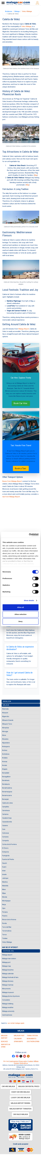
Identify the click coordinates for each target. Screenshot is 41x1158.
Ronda (4, 923)
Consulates (6, 1000)
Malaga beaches (8, 970)
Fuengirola (5, 855)
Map (35, 175)
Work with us (24, 1063)
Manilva (5, 882)
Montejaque (6, 901)
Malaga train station (9, 958)
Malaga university (8, 1011)
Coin (3, 829)
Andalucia (7, 701)
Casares (5, 825)
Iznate (4, 874)
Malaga (17, 11)
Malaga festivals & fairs (10, 977)
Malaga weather (7, 1007)
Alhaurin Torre (7, 724)
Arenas (4, 761)
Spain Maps (18, 1041)
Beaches (4, 1041)
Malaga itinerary (7, 981)
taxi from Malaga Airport (11, 497)
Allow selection (20, 614)
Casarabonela (7, 822)
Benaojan (5, 799)
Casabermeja (6, 818)
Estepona (5, 852)
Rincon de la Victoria (9, 919)
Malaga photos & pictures (11, 996)
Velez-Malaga (27, 11)
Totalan (4, 938)
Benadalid (5, 773)
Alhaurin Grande (7, 720)
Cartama (5, 814)
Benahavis (5, 780)
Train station (32, 1035)
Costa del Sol (8, 951)
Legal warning (14, 1061)
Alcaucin (5, 713)
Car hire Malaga (8, 1086)
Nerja (4, 904)
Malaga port (6, 962)
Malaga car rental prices (28, 1086)
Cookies (30, 1061)
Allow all (20, 607)
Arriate (4, 765)
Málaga (21, 1031)
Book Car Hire (20, 403)
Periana (5, 912)
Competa (5, 840)
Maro (4, 889)
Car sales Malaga (20, 1114)
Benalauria (6, 784)
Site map (6, 1061)
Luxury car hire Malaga (20, 1097)
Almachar (5, 728)
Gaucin (4, 863)
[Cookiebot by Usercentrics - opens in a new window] (29, 534)
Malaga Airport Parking (20, 1103)
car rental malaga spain (16, 1023)
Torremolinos (6, 931)
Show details (29, 600)
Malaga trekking (7, 1004)
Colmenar (5, 833)
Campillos (5, 807)
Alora (4, 735)
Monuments (6, 989)
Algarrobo (5, 716)
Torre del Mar (6, 927)
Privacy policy (23, 1061)
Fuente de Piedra (8, 859)
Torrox (4, 934)
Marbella (5, 886)
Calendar (18, 1038)
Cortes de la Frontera (9, 844)
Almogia (5, 731)
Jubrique (5, 878)
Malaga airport (7, 955)
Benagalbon (6, 776)
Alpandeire (6, 743)
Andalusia (8, 11)
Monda (4, 897)
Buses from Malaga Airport (12, 481)
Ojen (3, 908)
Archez (4, 750)
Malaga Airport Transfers (20, 1109)
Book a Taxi (20, 468)
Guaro (4, 867)
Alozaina (5, 739)
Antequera (6, 746)
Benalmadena (7, 788)
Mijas (4, 893)
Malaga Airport (23, 329)
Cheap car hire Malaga (20, 1092)
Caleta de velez (7, 803)
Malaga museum (8, 992)
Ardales (5, 758)
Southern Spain (33, 1041)
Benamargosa (7, 792)
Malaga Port (19, 1035)
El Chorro (5, 848)
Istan (4, 871)
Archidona (5, 754)
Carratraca (6, 810)
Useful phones (7, 1015)
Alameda (5, 709)
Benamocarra (7, 795)
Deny (20, 621)
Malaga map (6, 966)
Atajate (4, 769)
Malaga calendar (8, 973)
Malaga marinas (7, 985)
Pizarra (4, 916)
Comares (5, 837)
